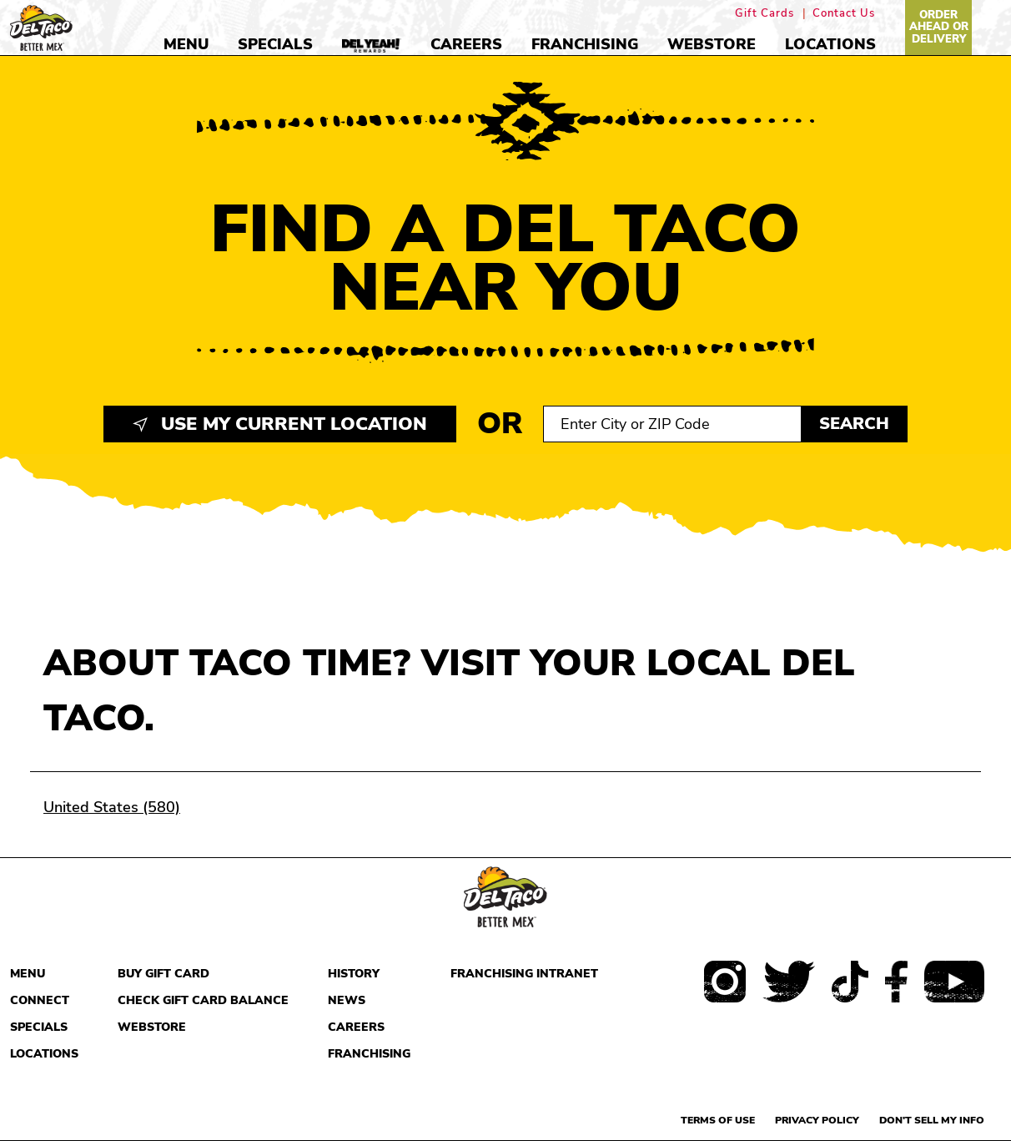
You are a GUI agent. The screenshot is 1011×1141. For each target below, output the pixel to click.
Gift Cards (764, 13)
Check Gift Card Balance (203, 1000)
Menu (186, 44)
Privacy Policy (817, 1120)
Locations (830, 44)
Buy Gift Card (163, 974)
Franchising (584, 44)
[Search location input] (672, 424)
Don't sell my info (931, 1120)
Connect (39, 1000)
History (354, 974)
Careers (466, 44)
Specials (275, 44)
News (346, 1000)
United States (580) (111, 807)
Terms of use (718, 1120)
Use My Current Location (280, 424)
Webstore (711, 44)
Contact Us (843, 13)
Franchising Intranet (524, 974)
